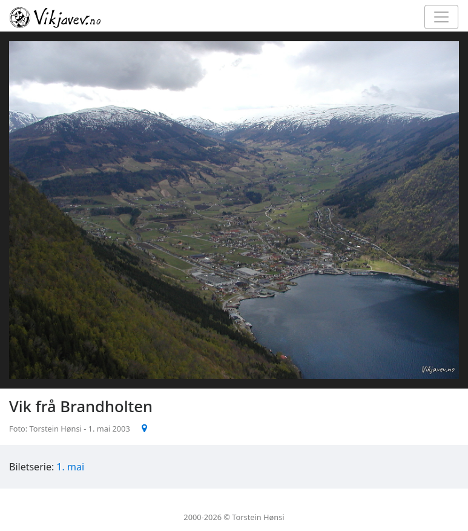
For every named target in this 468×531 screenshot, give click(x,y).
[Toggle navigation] (441, 17)
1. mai (70, 466)
